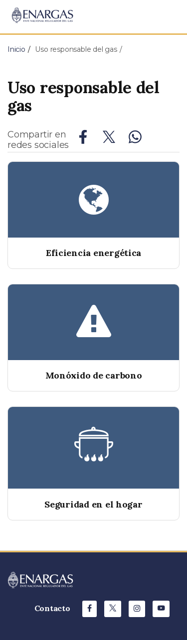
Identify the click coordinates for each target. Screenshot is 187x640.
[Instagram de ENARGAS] (137, 609)
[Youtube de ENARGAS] (161, 609)
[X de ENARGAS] (112, 609)
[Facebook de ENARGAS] (89, 609)
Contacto (52, 608)
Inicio (16, 49)
